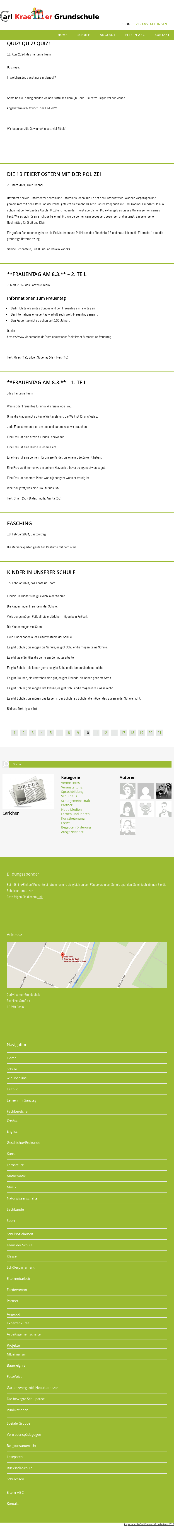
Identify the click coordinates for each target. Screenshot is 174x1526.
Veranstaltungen (151, 24)
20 (150, 732)
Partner (66, 805)
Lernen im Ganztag (21, 1100)
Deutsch (13, 1120)
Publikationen (17, 1410)
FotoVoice (14, 1376)
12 (105, 732)
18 (132, 732)
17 (123, 732)
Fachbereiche (17, 1111)
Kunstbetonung (73, 818)
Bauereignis (16, 1365)
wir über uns (17, 1078)
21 (159, 732)
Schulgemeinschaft (75, 800)
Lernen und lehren (75, 814)
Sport (11, 1220)
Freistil (66, 823)
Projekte (13, 1345)
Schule (83, 35)
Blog (125, 24)
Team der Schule (19, 1245)
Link (40, 897)
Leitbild (12, 1089)
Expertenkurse (18, 1323)
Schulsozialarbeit (20, 1234)
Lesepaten (15, 1456)
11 (96, 732)
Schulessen (15, 1479)
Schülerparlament (20, 1267)
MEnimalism (16, 1354)
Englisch (13, 1131)
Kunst (11, 1153)
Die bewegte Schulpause (26, 1398)
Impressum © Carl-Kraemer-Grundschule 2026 (149, 1524)
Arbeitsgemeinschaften (25, 1334)
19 (141, 732)
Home (63, 35)
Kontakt (162, 35)
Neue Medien (71, 809)
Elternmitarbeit (18, 1278)
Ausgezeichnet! (72, 832)
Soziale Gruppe (18, 1423)
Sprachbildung (72, 791)
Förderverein (98, 884)
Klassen (13, 1256)
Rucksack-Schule (19, 1468)
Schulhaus (69, 796)
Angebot (107, 35)
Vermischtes (70, 783)
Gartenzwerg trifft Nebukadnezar (32, 1387)
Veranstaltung (71, 787)
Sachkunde (15, 1209)
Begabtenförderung (76, 827)
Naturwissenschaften (23, 1198)
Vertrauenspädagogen (24, 1434)
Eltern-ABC (135, 35)
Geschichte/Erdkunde (23, 1142)
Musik (11, 1187)
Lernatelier (15, 1164)
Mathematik (16, 1176)
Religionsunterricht (21, 1445)
